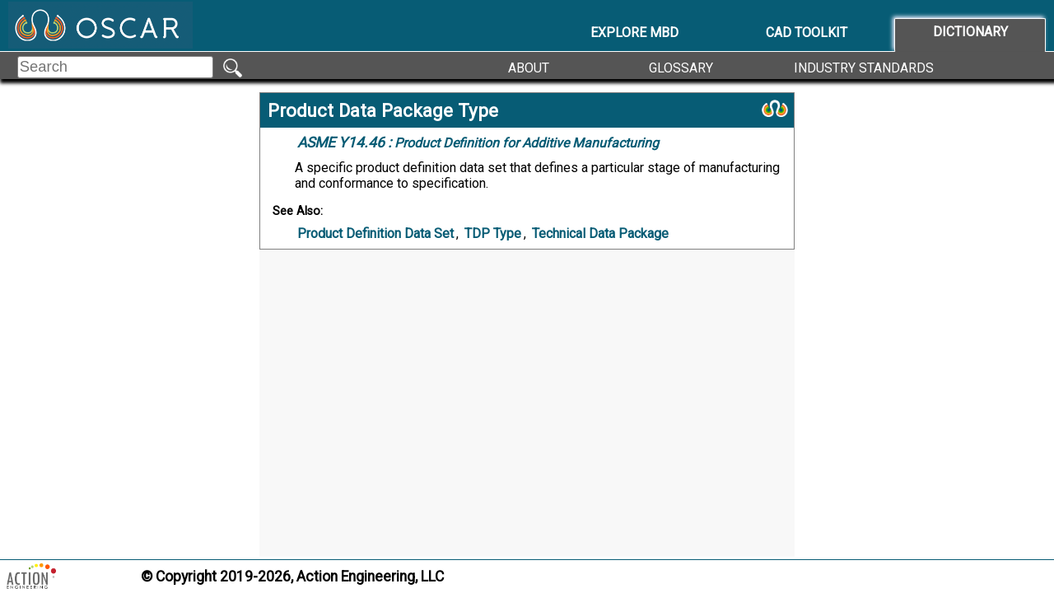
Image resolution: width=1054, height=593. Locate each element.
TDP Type (492, 233)
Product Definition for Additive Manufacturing (478, 142)
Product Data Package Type (383, 110)
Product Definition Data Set (375, 233)
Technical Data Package (600, 233)
